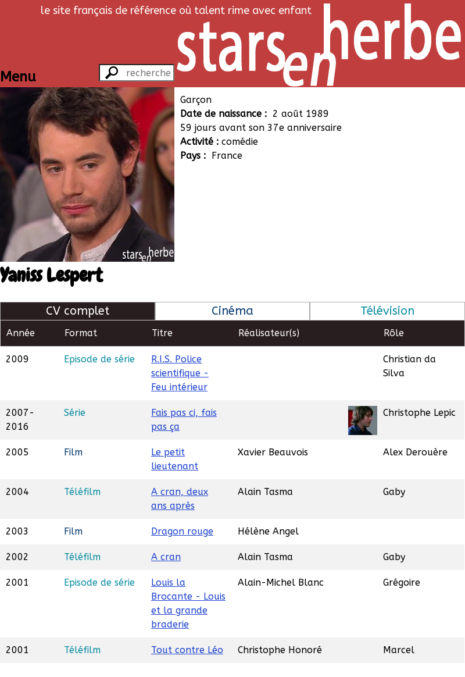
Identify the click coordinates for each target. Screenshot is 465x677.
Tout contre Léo (187, 649)
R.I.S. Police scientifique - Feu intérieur (180, 373)
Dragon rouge (182, 531)
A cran (166, 556)
